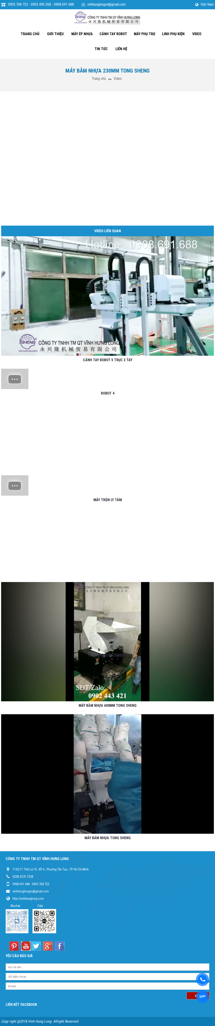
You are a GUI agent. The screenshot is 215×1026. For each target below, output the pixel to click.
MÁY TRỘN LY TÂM (107, 500)
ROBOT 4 (107, 393)
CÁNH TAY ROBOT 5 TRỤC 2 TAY (107, 360)
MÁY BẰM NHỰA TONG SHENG (108, 838)
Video (118, 78)
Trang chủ (99, 78)
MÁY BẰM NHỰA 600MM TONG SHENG (108, 705)
